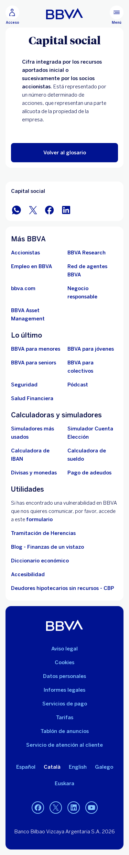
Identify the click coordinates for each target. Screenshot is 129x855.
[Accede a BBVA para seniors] (33, 363)
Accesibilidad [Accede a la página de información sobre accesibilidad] (28, 574)
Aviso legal (64, 649)
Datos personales (64, 676)
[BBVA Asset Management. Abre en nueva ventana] (36, 314)
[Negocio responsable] (92, 292)
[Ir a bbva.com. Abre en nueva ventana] (23, 288)
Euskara (64, 783)
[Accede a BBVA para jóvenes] (90, 349)
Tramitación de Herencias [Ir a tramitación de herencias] (43, 533)
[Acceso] (12, 15)
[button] (64, 152)
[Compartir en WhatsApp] (16, 210)
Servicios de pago (64, 704)
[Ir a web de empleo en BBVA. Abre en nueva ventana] (31, 266)
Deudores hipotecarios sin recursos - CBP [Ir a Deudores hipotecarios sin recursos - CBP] (62, 588)
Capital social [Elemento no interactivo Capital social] (28, 191)
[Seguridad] (24, 385)
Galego (104, 767)
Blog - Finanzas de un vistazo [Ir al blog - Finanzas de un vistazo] (47, 547)
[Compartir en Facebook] (49, 210)
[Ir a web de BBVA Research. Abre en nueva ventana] (86, 253)
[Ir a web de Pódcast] (77, 385)
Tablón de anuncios (65, 731)
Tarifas (64, 717)
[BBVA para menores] (35, 349)
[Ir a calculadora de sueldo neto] (92, 455)
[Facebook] (38, 807)
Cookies (64, 662)
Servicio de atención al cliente (64, 745)
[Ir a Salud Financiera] (32, 398)
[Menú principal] (116, 15)
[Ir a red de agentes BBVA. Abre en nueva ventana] (92, 270)
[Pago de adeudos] (89, 473)
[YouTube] (91, 807)
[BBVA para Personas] (64, 14)
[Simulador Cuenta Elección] (92, 433)
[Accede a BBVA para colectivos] (92, 367)
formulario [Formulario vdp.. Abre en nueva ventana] (39, 519)
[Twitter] (56, 807)
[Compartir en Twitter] (33, 210)
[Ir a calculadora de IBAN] (36, 455)
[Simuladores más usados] (36, 433)
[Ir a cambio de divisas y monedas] (34, 473)
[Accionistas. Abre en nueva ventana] (25, 253)
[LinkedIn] (73, 807)
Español (25, 767)
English (78, 767)
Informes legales (64, 690)
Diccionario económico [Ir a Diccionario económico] (40, 561)
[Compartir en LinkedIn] (66, 210)
